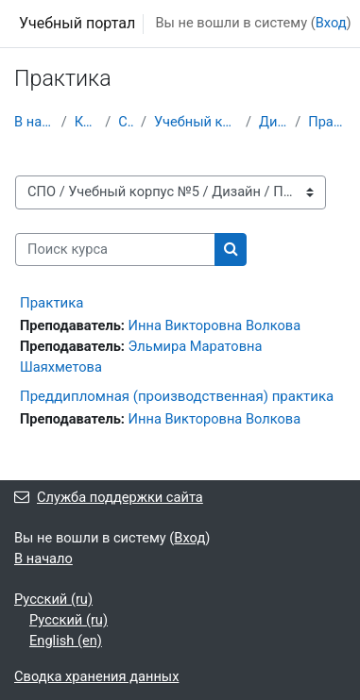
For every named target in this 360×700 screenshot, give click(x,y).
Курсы (86, 121)
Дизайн (273, 121)
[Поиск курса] (115, 250)
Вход (331, 22)
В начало (34, 121)
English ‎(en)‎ (65, 640)
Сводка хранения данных (96, 676)
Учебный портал (77, 23)
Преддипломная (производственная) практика (177, 396)
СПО (125, 121)
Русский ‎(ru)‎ (53, 599)
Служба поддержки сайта (108, 497)
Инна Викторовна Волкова (215, 325)
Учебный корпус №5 (196, 121)
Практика (327, 121)
